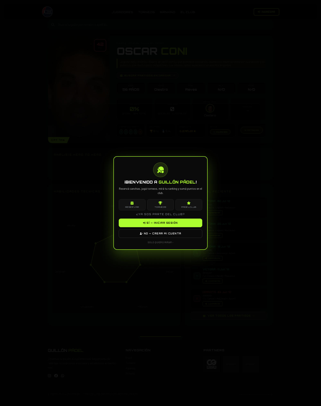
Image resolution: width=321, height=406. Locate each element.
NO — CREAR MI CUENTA (160, 233)
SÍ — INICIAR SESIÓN (160, 222)
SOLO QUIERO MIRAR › (161, 242)
